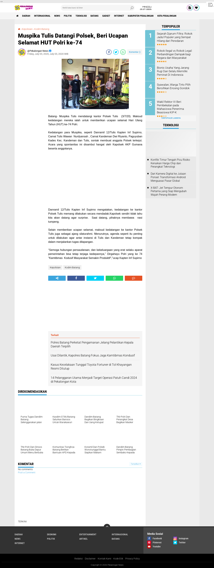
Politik (68, 15)
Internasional (42, 15)
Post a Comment (26, 472)
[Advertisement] (31, 109)
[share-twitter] (116, 52)
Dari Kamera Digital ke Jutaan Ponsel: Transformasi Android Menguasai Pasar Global (168, 177)
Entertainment (87, 534)
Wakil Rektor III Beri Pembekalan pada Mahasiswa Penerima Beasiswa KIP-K (175, 105)
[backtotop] (107, 527)
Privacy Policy (132, 558)
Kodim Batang (41, 29)
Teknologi (81, 15)
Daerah (26, 15)
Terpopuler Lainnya (171, 118)
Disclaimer (90, 558)
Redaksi (78, 558)
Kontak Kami (104, 558)
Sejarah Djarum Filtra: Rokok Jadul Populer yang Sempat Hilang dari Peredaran (174, 37)
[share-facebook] (109, 52)
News (57, 15)
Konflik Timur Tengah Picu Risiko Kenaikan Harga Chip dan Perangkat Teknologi (170, 163)
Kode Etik (118, 558)
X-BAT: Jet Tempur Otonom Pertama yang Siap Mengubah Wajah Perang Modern (169, 191)
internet (120, 15)
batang (95, 15)
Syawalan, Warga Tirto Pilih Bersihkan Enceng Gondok (173, 86)
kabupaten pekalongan (141, 15)
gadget (107, 15)
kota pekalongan (167, 15)
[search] (98, 8)
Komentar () (135, 52)
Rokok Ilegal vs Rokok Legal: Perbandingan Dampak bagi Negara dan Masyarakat (174, 54)
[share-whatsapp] (123, 52)
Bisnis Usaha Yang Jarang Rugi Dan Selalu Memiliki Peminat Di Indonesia (173, 71)
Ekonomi (51, 534)
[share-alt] (57, 278)
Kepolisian (27, 29)
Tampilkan (136, 464)
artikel (83, 538)
